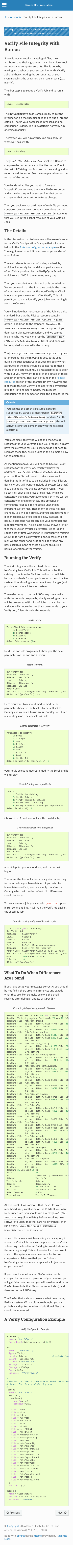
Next (62, 1512)
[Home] (5, 17)
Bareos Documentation (39, 5)
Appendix (15, 17)
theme (38, 1535)
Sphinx (21, 1535)
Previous (13, 1512)
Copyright (13, 1526)
